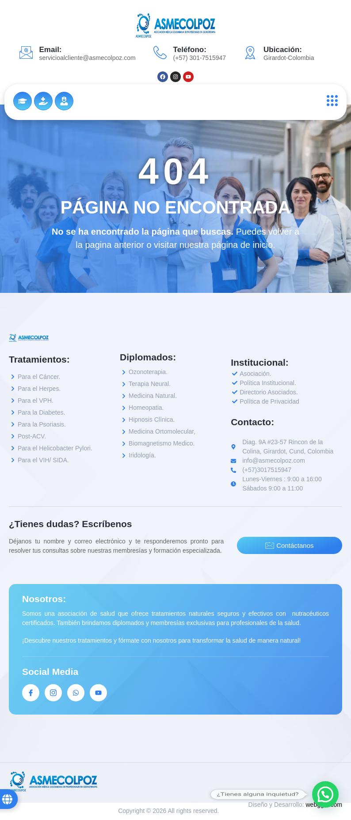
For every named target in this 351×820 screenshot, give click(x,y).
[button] (325, 794)
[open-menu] (330, 101)
